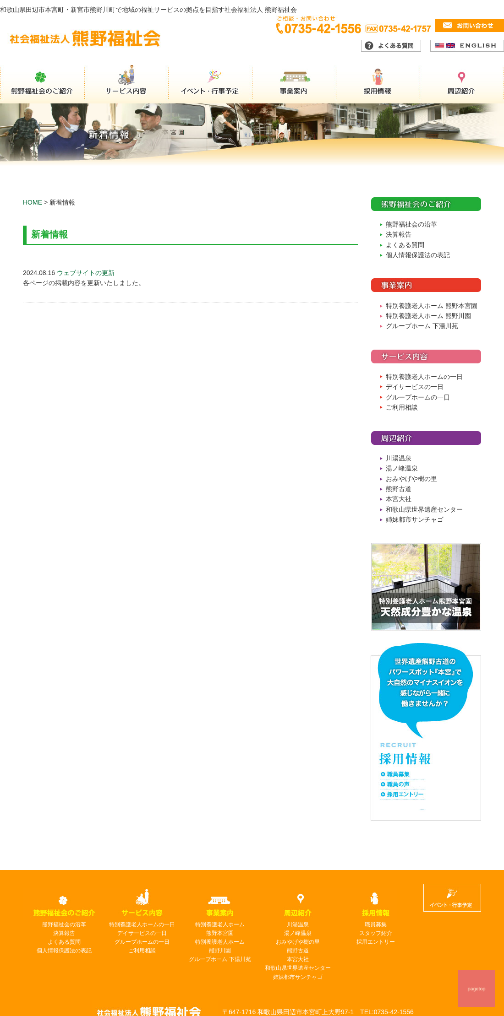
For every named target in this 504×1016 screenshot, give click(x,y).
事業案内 (295, 84)
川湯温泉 (398, 458)
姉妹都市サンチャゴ (415, 519)
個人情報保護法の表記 (418, 255)
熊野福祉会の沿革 (411, 224)
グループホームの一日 (418, 397)
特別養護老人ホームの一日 (424, 376)
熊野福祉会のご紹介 (42, 84)
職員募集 (376, 924)
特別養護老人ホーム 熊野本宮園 (431, 305)
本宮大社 (398, 499)
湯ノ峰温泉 (402, 468)
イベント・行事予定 (211, 84)
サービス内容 (126, 84)
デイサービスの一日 (415, 386)
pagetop (476, 988)
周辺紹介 (463, 84)
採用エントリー (375, 942)
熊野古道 (398, 488)
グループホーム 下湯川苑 (422, 326)
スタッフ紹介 (375, 933)
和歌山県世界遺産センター (424, 509)
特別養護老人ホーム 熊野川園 (428, 315)
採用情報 (379, 84)
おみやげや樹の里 (411, 478)
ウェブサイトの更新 (86, 272)
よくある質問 (405, 245)
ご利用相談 (402, 407)
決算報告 (398, 234)
